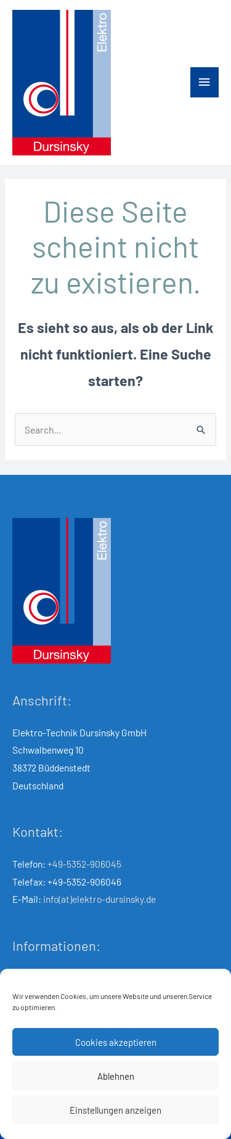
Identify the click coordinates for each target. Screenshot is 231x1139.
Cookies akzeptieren (115, 1042)
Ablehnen (115, 1076)
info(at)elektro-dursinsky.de (99, 899)
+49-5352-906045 (84, 864)
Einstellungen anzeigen (115, 1110)
